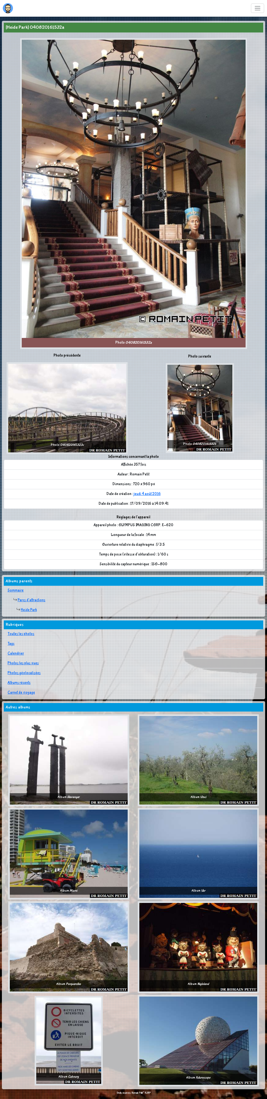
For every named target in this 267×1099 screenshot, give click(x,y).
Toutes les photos (21, 634)
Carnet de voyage (21, 692)
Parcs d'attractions (31, 600)
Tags (11, 644)
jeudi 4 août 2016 (147, 494)
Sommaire (16, 590)
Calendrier (16, 653)
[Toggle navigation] (257, 8)
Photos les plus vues (23, 663)
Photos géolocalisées (24, 673)
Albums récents (19, 683)
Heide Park (29, 610)
